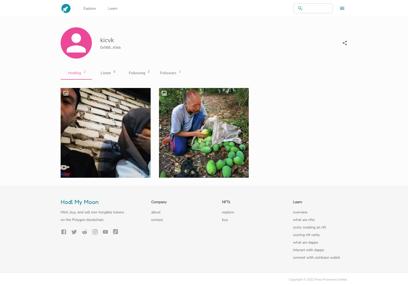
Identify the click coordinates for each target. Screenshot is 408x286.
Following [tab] (138, 73)
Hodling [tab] (76, 73)
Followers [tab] (170, 73)
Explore (90, 8)
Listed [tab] (107, 73)
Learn (112, 8)
